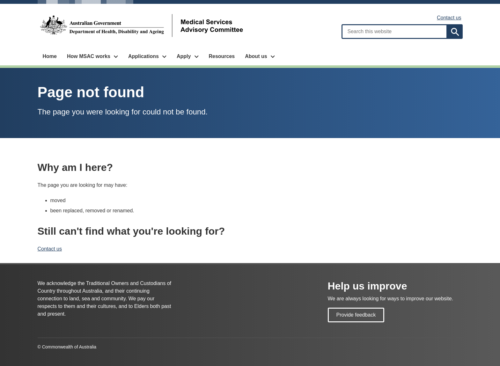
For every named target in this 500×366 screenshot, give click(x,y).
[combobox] (394, 31)
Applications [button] (143, 56)
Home (50, 56)
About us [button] (256, 56)
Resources (222, 56)
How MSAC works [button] (88, 56)
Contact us (449, 17)
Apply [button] (184, 56)
